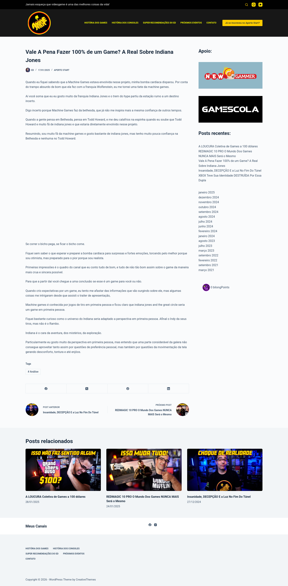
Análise (33, 371)
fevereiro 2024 (208, 231)
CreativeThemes (86, 579)
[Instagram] (254, 5)
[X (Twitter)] (86, 388)
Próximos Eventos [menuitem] (191, 22)
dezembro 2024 (209, 197)
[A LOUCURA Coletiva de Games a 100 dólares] (63, 470)
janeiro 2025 (207, 192)
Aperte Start (61, 70)
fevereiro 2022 (208, 260)
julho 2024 (205, 221)
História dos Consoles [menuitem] (125, 22)
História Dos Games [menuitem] (95, 22)
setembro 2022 (208, 255)
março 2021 (206, 270)
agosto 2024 (207, 216)
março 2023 (206, 250)
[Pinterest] (127, 388)
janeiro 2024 (207, 236)
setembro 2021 (208, 265)
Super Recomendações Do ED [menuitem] (159, 22)
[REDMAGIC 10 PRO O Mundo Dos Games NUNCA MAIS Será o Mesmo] (144, 470)
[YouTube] (260, 5)
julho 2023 (205, 246)
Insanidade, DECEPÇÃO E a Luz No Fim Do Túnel (230, 170)
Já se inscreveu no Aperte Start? (242, 22)
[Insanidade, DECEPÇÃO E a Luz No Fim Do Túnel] (224, 470)
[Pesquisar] (246, 4)
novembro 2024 (209, 202)
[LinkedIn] (168, 388)
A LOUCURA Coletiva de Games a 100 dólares (228, 146)
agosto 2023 (207, 241)
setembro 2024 (208, 212)
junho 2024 (206, 226)
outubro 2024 (207, 207)
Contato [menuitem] (211, 22)
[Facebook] (46, 388)
